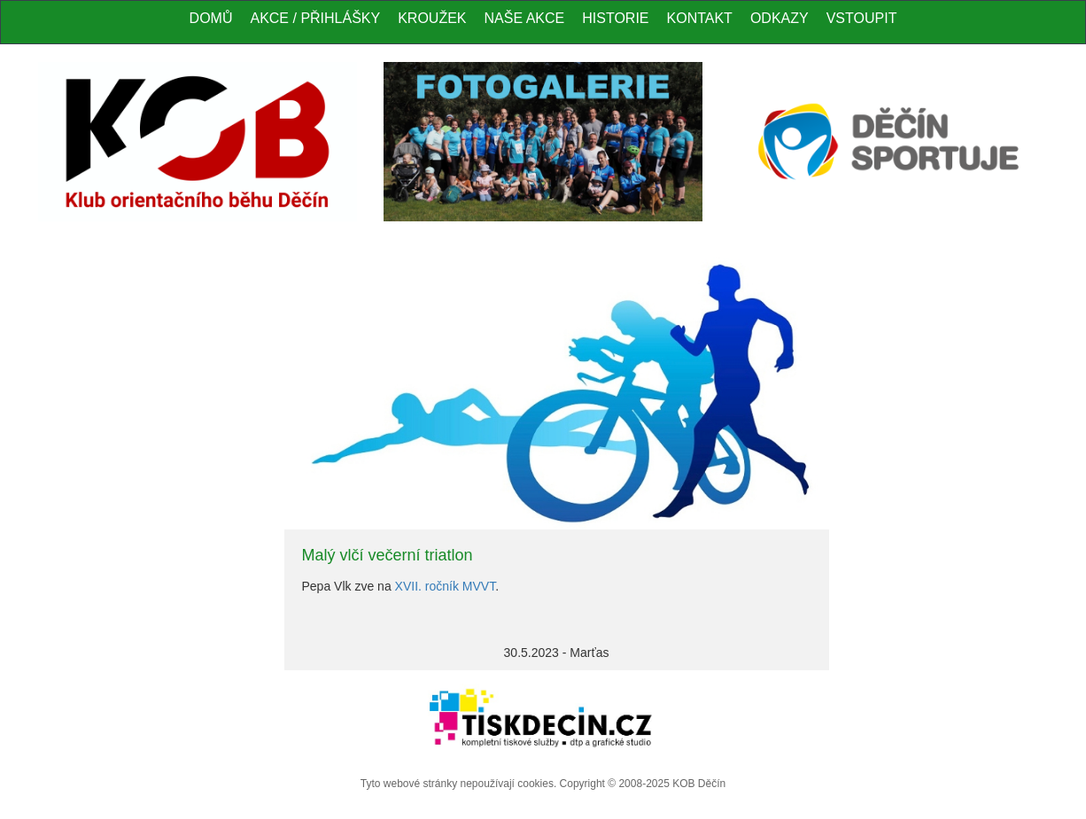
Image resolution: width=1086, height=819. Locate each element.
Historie (615, 18)
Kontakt (700, 18)
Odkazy (779, 18)
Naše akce (525, 18)
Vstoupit (861, 18)
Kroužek (432, 18)
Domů (211, 18)
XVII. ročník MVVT (445, 586)
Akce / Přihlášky (315, 18)
